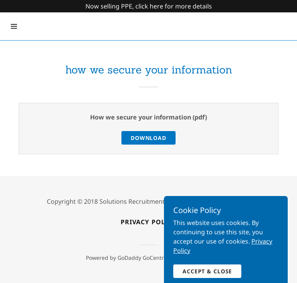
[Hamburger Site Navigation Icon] (14, 26)
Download (148, 138)
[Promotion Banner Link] (148, 6)
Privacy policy (148, 222)
